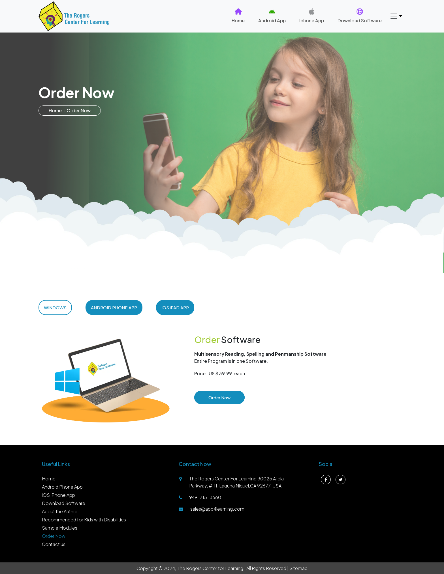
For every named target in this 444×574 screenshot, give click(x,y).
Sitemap (298, 568)
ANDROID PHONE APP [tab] (114, 307)
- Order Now (77, 110)
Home (238, 15)
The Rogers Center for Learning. (211, 568)
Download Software (360, 15)
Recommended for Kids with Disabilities (84, 520)
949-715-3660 (205, 497)
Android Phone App (62, 487)
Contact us (53, 544)
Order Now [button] (219, 397)
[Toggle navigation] (395, 16)
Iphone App (311, 15)
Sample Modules (59, 528)
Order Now (53, 536)
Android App (272, 15)
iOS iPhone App (58, 495)
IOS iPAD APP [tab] (175, 307)
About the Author (60, 511)
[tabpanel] (222, 375)
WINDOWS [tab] (55, 307)
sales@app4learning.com (217, 509)
